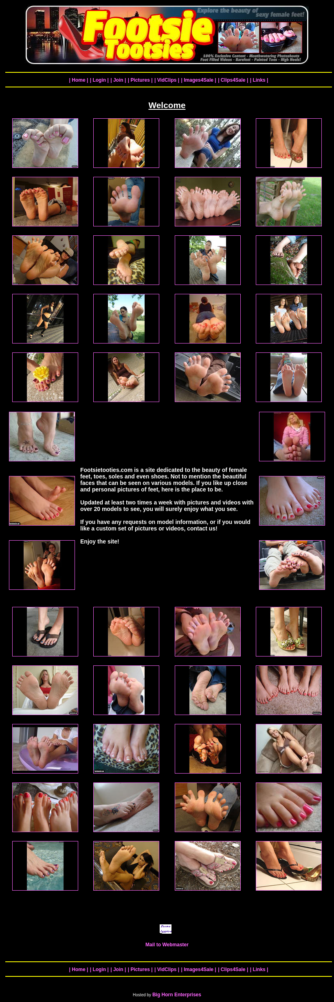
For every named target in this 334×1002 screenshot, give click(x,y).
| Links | (259, 80)
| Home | (78, 80)
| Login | (99, 80)
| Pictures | (140, 80)
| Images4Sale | (198, 80)
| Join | (118, 80)
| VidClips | (166, 80)
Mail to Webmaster (167, 942)
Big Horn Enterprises (176, 995)
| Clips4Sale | (233, 80)
